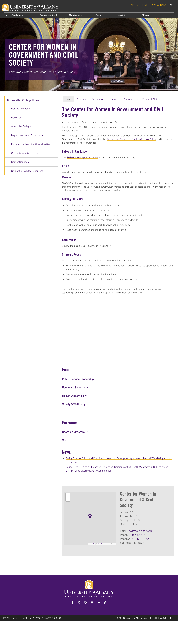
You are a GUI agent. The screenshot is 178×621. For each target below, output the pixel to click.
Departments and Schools (25, 135)
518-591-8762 (140, 538)
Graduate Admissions (22, 153)
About (98, 15)
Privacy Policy (162, 618)
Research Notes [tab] (151, 99)
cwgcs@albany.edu (140, 530)
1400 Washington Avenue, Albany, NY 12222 (21, 618)
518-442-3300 (54, 618)
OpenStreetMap (102, 544)
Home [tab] (68, 99)
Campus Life (75, 15)
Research (121, 15)
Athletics (146, 15)
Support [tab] (114, 99)
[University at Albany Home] (30, 7)
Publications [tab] (98, 99)
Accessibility (149, 618)
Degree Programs (20, 108)
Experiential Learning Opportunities (30, 144)
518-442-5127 (137, 534)
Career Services (20, 161)
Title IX (173, 618)
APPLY (134, 4)
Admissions (48, 15)
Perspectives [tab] (130, 99)
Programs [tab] (81, 99)
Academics (17, 15)
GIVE (145, 4)
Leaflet (92, 544)
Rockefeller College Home (23, 100)
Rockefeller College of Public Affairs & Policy (131, 139)
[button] (90, 516)
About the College (21, 126)
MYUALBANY (159, 4)
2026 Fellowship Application (82, 157)
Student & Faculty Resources (27, 170)
